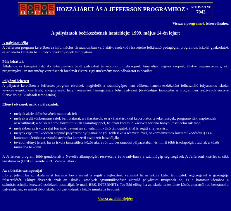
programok (196, 23)
